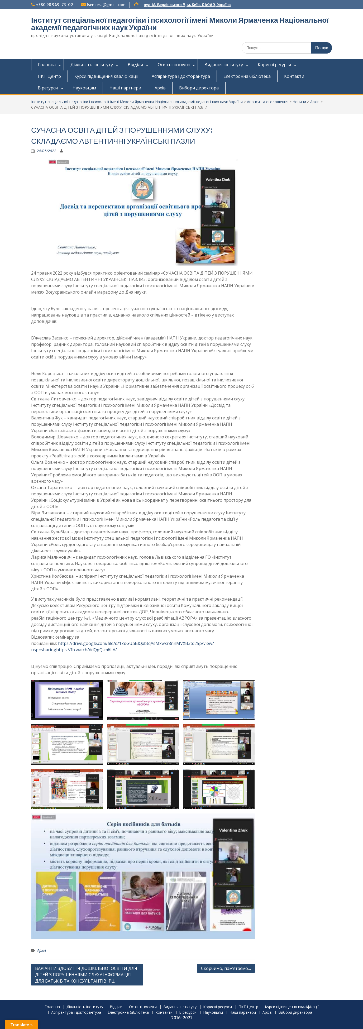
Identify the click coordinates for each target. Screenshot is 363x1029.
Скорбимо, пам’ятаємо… (226, 968)
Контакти (294, 76)
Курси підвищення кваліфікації (106, 76)
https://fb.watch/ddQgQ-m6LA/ (86, 650)
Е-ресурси (48, 88)
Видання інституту (223, 65)
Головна (47, 65)
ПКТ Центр (49, 76)
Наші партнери (125, 88)
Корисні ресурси (274, 65)
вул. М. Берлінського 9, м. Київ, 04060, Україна (187, 4)
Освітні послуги (174, 65)
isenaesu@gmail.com (106, 4)
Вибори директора (199, 88)
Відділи (135, 65)
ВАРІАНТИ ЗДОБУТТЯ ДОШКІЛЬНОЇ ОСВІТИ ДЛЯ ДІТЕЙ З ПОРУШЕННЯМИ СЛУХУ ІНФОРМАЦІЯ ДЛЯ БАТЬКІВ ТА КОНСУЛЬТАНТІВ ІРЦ (86, 974)
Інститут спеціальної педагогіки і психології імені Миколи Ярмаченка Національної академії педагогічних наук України (180, 23)
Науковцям (84, 88)
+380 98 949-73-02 (54, 4)
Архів (160, 88)
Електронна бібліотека (247, 76)
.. (66, 150)
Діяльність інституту (91, 65)
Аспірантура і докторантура (181, 76)
